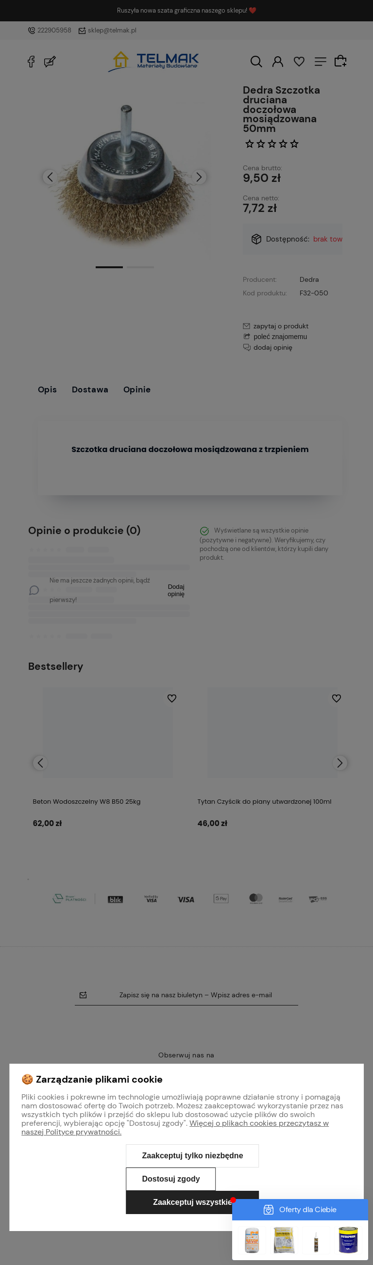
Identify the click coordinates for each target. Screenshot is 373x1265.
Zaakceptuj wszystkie (192, 1202)
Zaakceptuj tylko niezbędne (192, 1155)
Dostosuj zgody (171, 1179)
